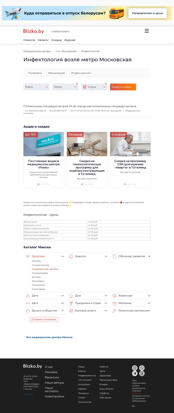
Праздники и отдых (84, 303)
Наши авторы (54, 382)
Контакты (28, 393)
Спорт (81, 397)
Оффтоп (104, 392)
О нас (49, 366)
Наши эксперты (51, 389)
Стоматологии (40, 265)
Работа (104, 366)
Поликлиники (39, 273)
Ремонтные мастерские (130, 310)
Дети (32, 295)
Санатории (38, 288)
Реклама (51, 371)
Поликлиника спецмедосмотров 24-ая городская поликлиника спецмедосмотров (79, 106)
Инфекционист (81, 73)
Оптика (36, 261)
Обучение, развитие (128, 256)
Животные (122, 295)
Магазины (121, 303)
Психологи (38, 284)
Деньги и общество (41, 310)
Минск (82, 370)
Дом (74, 295)
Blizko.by (136, 392)
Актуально (84, 383)
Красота (77, 256)
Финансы (83, 392)
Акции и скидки (36, 127)
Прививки (35, 73)
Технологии (84, 401)
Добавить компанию (43, 318)
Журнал (69, 40)
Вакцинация (56, 73)
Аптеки (36, 276)
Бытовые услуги (82, 310)
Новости (29, 40)
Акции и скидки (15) (121, 88)
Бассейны (38, 280)
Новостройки (54, 396)
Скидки (56, 40)
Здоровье (35, 256)
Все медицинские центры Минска (47, 336)
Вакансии (52, 377)
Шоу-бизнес (107, 388)
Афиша (82, 388)
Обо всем (105, 397)
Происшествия (108, 379)
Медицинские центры (37, 51)
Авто (32, 303)
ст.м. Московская (66, 51)
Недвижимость (87, 375)
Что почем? (85, 379)
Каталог (43, 40)
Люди (81, 366)
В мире (104, 383)
